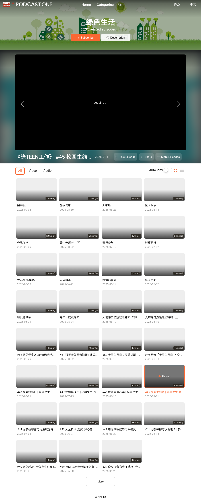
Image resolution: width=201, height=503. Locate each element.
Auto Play (156, 170)
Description (117, 37)
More (100, 482)
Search (119, 5)
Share (148, 157)
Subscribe (87, 37)
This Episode (127, 157)
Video (33, 171)
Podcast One (34, 5)
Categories (105, 5)
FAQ (177, 5)
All (20, 171)
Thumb (176, 170)
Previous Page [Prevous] (11, 109)
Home (86, 5)
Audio (47, 171)
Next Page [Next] (189, 109)
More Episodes (170, 157)
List (183, 170)
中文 (193, 5)
